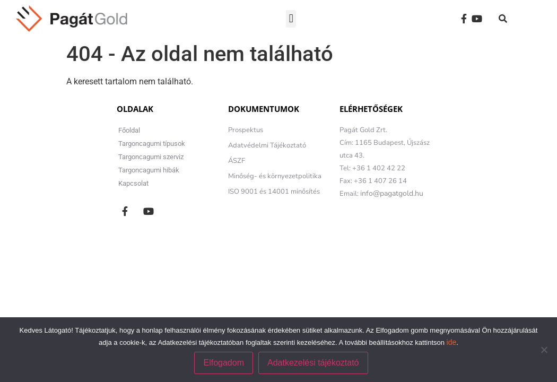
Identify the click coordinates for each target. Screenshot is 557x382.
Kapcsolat (133, 183)
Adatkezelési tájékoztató (313, 362)
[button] (291, 19)
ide (452, 342)
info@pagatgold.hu (391, 193)
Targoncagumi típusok (151, 143)
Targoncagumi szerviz (151, 157)
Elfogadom (223, 362)
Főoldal (129, 130)
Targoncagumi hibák (148, 170)
